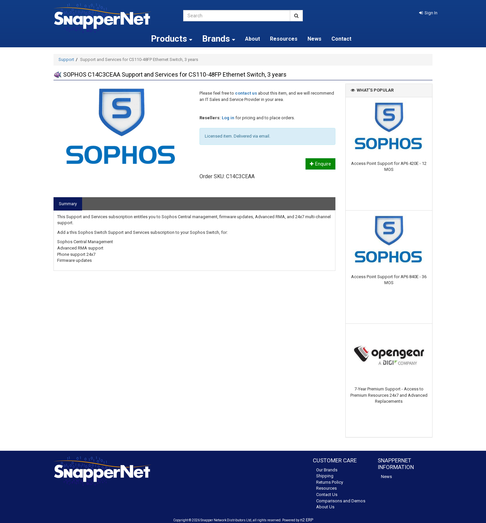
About (252, 39)
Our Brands (326, 469)
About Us (325, 506)
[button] (428, 12)
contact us (246, 93)
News (314, 39)
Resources (284, 39)
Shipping (324, 475)
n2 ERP (306, 519)
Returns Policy (329, 482)
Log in (228, 117)
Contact (341, 39)
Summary (68, 203)
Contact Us (326, 494)
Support (66, 59)
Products (171, 39)
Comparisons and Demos (340, 500)
